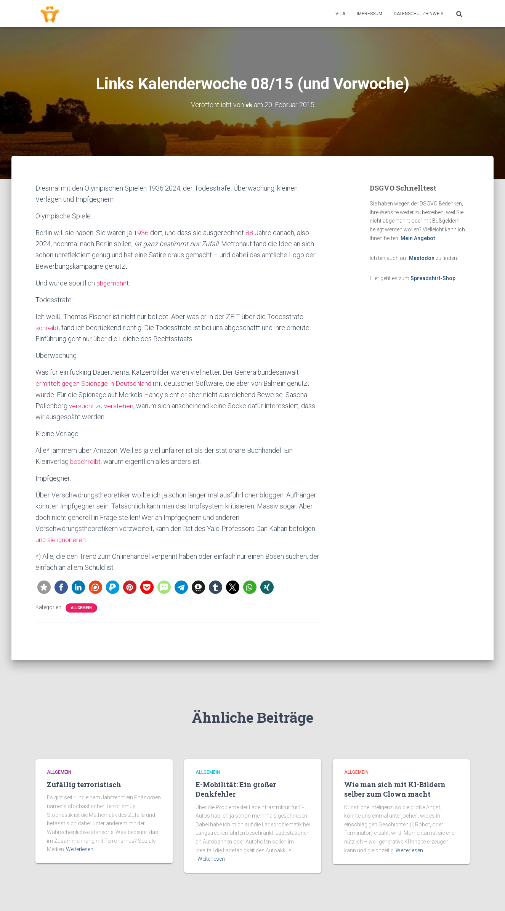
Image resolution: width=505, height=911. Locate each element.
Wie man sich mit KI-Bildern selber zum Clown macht (395, 789)
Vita (340, 13)
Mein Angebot (418, 238)
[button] (44, 587)
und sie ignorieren (61, 540)
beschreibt (86, 461)
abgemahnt (113, 283)
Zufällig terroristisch (84, 784)
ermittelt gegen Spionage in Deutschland (95, 383)
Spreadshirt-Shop (432, 278)
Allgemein (81, 608)
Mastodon (421, 258)
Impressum (369, 13)
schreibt (47, 328)
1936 (141, 233)
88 (249, 233)
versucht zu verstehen (102, 406)
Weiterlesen (79, 849)
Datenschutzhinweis (418, 13)
